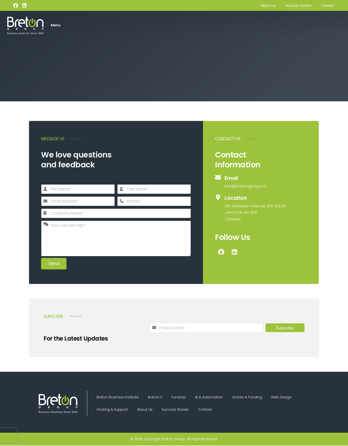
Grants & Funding (249, 397)
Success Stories (298, 5)
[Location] (251, 208)
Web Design (284, 397)
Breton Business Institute (118, 397)
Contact (327, 5)
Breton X (156, 397)
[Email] (251, 182)
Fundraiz (180, 397)
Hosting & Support (112, 410)
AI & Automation (211, 397)
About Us (268, 5)
